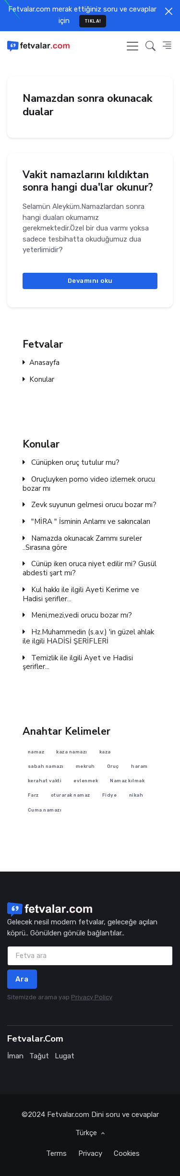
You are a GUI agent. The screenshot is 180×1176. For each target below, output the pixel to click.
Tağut (39, 1056)
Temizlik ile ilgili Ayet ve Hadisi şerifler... (78, 662)
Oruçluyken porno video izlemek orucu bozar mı (89, 484)
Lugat (64, 1056)
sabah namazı (46, 766)
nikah (136, 795)
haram (139, 766)
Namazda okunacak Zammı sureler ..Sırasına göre (82, 543)
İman (15, 1056)
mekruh (85, 766)
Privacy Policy (91, 997)
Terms (56, 1153)
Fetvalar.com (68, 1114)
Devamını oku (90, 280)
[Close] (168, 11)
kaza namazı (71, 751)
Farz (33, 795)
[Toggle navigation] (132, 46)
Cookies (127, 1153)
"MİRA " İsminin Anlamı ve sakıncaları (86, 521)
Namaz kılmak (127, 780)
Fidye (109, 795)
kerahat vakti (45, 780)
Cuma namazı (45, 809)
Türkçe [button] (87, 1132)
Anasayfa (41, 362)
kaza (105, 751)
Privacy (90, 1153)
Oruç (113, 766)
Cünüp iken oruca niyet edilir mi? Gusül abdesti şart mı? (89, 568)
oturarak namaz (70, 795)
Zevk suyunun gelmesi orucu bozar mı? (89, 504)
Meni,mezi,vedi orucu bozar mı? (77, 615)
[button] (150, 45)
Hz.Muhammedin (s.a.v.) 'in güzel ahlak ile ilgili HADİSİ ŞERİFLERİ (88, 637)
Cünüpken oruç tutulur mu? (71, 462)
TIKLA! (92, 21)
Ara (22, 979)
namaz (36, 751)
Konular (38, 379)
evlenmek (85, 780)
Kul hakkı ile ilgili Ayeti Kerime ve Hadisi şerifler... (81, 594)
